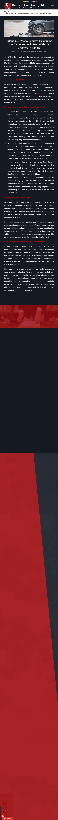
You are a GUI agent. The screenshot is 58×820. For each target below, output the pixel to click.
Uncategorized (31, 52)
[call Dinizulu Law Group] (3, 816)
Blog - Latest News (10, 12)
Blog (24, 52)
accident (41, 93)
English (34, 1)
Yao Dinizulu (43, 52)
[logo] (24, 6)
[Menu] (51, 6)
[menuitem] (51, 6)
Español (26, 1)
